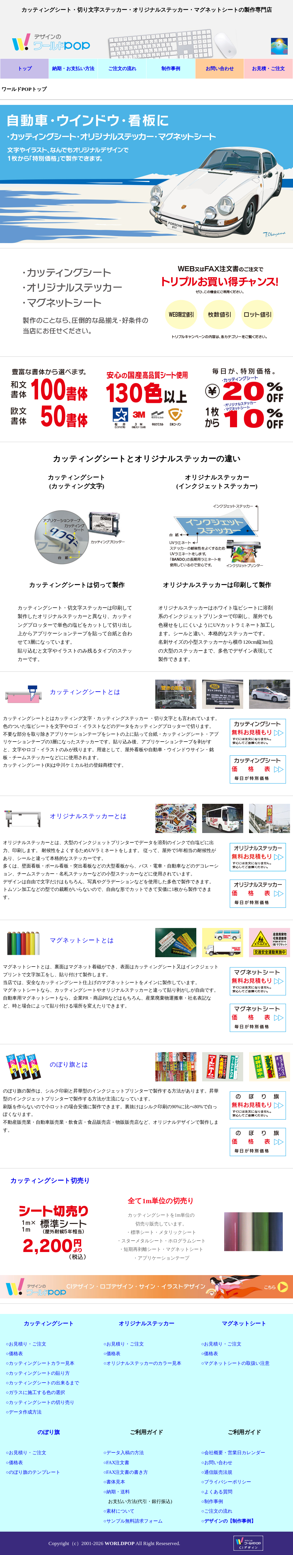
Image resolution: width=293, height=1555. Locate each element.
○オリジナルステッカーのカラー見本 (142, 1363)
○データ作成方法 (24, 1411)
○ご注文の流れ (216, 1511)
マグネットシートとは (82, 940)
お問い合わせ (220, 68)
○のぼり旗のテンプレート (33, 1472)
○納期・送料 (116, 1491)
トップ (25, 68)
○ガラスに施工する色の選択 (35, 1392)
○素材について (118, 1511)
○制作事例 (212, 1501)
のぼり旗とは (69, 1064)
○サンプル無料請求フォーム (133, 1520)
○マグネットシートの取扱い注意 (235, 1363)
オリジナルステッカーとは (88, 816)
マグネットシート (244, 1323)
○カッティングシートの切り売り (40, 1402)
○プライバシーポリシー (226, 1481)
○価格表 (14, 1353)
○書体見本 (114, 1481)
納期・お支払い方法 (73, 68)
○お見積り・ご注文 (26, 1343)
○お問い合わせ (216, 1462)
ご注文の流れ (122, 68)
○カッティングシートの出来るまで (42, 1382)
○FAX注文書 (116, 1462)
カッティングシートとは (85, 691)
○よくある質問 (216, 1491)
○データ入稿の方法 (123, 1452)
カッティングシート (49, 1323)
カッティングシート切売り (50, 1180)
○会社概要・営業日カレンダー (233, 1452)
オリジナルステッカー (146, 1323)
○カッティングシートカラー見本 (40, 1363)
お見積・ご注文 (268, 68)
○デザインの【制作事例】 (228, 1520)
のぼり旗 (49, 1432)
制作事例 (170, 68)
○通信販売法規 (216, 1472)
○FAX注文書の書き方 (125, 1472)
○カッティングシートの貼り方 (38, 1373)
